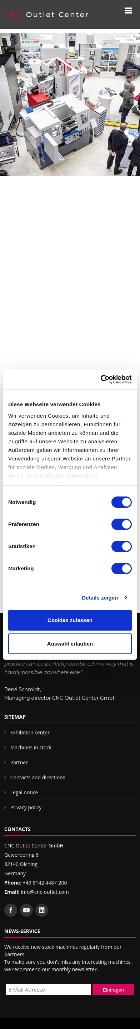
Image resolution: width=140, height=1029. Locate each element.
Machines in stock (31, 747)
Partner (19, 762)
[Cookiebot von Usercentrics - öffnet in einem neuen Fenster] (101, 379)
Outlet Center (46, 14)
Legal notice (24, 792)
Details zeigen (100, 598)
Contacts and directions (37, 777)
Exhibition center (30, 732)
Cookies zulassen (70, 620)
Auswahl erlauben (70, 644)
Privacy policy (26, 807)
